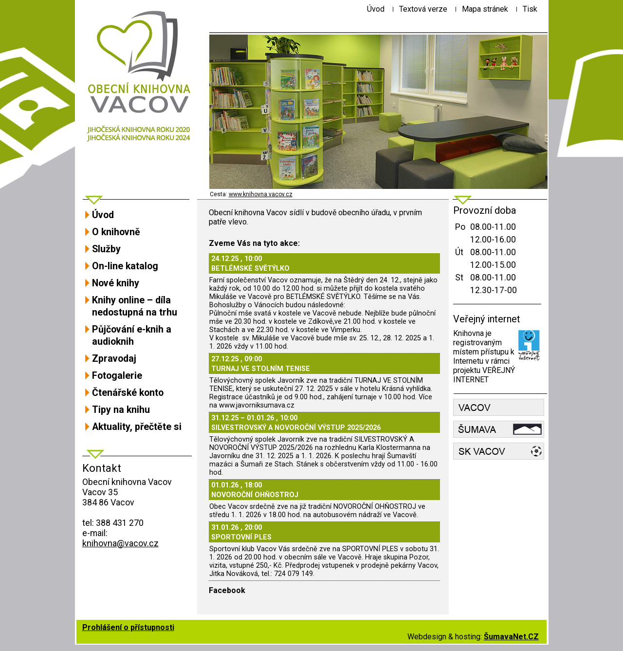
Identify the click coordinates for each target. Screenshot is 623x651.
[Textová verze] (423, 9)
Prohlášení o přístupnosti (128, 627)
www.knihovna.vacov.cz (261, 194)
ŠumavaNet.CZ (511, 636)
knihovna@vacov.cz (120, 543)
